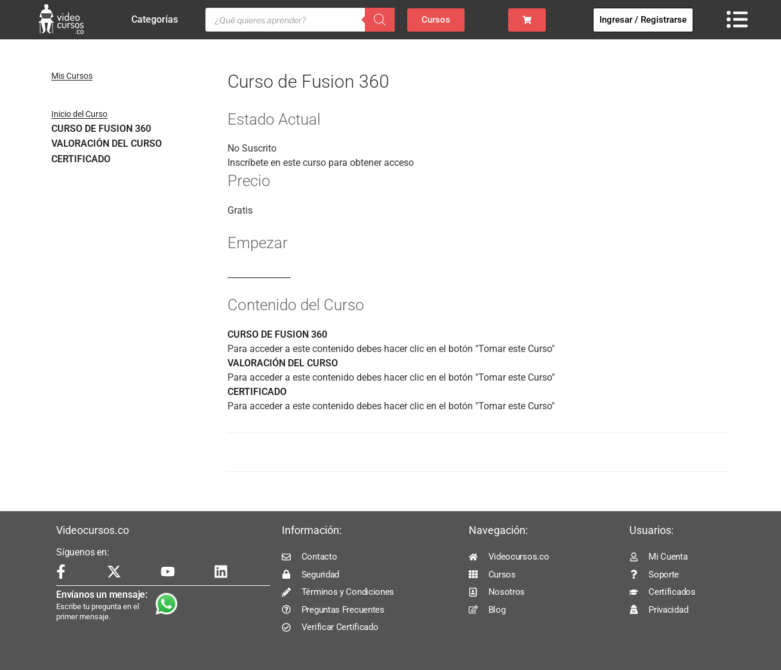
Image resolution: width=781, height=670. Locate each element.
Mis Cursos (72, 76)
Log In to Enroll (259, 272)
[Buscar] (380, 20)
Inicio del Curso (79, 114)
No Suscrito (251, 148)
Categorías (157, 20)
